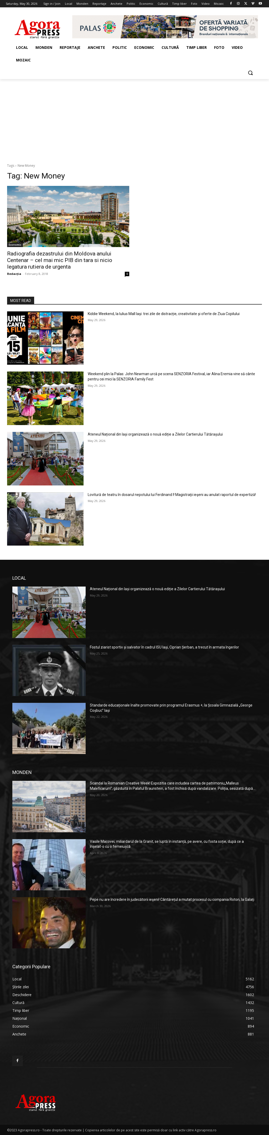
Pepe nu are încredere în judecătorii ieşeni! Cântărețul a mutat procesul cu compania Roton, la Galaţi (172, 899)
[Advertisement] (134, 118)
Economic (15, 245)
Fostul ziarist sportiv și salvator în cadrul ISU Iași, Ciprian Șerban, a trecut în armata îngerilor (164, 647)
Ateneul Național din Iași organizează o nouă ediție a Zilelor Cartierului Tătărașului (155, 434)
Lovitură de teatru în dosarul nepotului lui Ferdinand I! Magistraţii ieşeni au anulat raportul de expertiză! (172, 495)
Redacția (14, 274)
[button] (250, 72)
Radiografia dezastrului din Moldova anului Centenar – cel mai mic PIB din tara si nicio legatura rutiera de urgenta (59, 260)
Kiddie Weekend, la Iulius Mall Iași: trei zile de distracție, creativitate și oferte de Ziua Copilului (164, 314)
